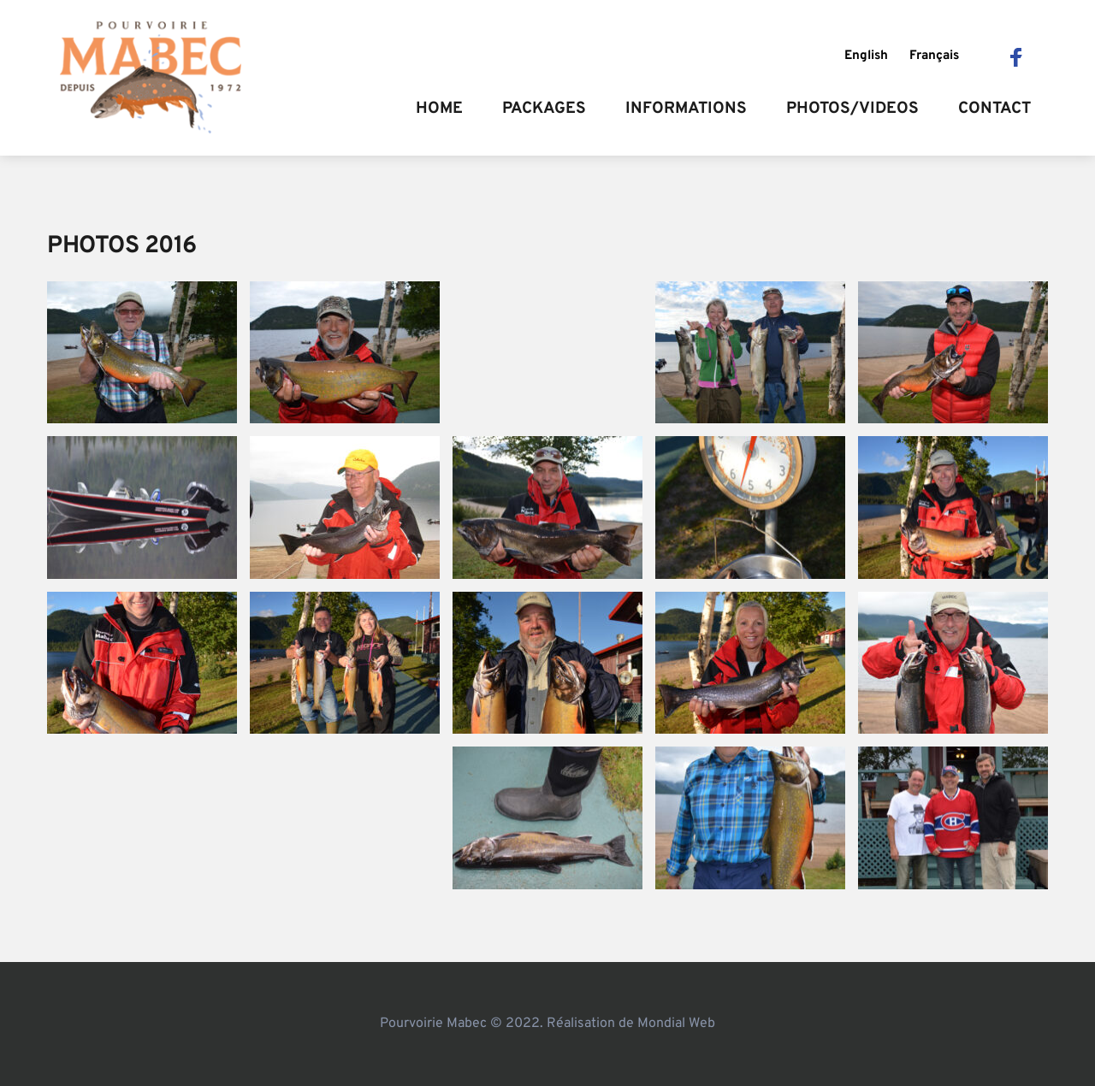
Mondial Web (676, 1023)
